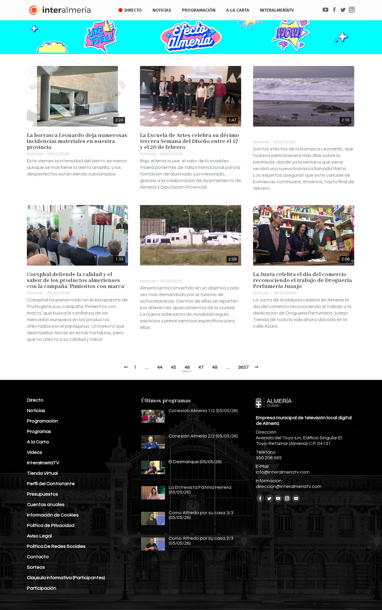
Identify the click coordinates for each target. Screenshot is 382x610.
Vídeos (34, 452)
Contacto (38, 556)
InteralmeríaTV (43, 462)
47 (201, 367)
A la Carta (38, 442)
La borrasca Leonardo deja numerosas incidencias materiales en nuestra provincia (77, 141)
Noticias (35, 154)
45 (173, 367)
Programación (42, 421)
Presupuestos (42, 494)
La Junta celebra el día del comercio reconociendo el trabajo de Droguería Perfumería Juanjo (302, 280)
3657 (243, 367)
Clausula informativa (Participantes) (66, 577)
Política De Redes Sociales (56, 546)
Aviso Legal (39, 536)
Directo (35, 400)
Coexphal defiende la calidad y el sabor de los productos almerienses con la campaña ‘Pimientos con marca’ (76, 280)
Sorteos (36, 567)
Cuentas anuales (45, 504)
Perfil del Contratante (51, 483)
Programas (39, 431)
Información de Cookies (52, 515)
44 (159, 367)
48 (214, 367)
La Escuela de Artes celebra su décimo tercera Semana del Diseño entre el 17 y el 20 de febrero (189, 141)
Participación (41, 588)
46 (187, 367)
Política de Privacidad (50, 525)
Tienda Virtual (42, 473)
